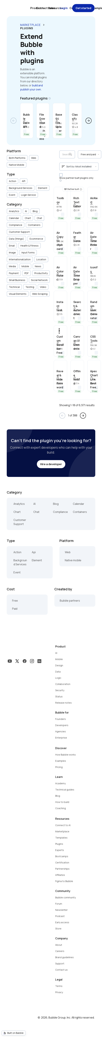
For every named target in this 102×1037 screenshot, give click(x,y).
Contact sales (45, 8)
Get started (83, 8)
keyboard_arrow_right (43, 25)
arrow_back (13, 120)
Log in (64, 8)
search (70, 154)
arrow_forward (88, 120)
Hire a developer (51, 464)
